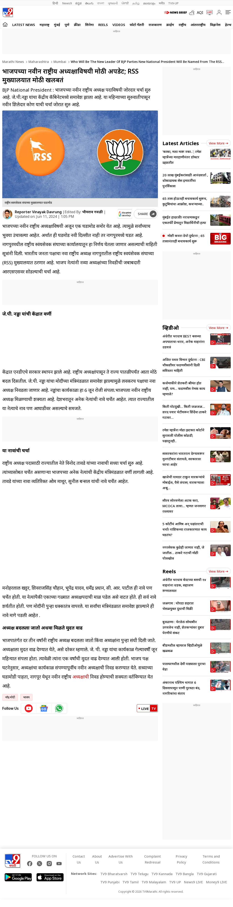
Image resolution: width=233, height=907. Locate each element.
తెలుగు (89, 3)
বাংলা (100, 3)
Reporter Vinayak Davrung (38, 212)
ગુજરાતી (113, 3)
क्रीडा (77, 24)
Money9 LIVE (216, 882)
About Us (97, 859)
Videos (118, 24)
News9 (67, 3)
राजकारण (155, 24)
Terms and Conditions (211, 859)
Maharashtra (38, 61)
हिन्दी (56, 3)
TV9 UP (175, 882)
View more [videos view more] (218, 328)
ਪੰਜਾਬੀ (125, 3)
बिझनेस (215, 24)
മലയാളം (149, 3)
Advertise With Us (121, 859)
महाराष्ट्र (44, 24)
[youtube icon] (28, 708)
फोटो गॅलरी (137, 24)
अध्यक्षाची (80, 677)
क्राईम (170, 24)
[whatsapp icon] (59, 708)
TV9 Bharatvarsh (113, 873)
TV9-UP (173, 3)
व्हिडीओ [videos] (170, 327)
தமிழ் (135, 3)
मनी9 (162, 3)
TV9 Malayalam (154, 882)
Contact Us (79, 859)
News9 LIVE (193, 882)
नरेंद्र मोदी (10, 697)
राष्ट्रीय (182, 24)
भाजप (26, 697)
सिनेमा (89, 24)
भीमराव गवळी (92, 211)
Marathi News (13, 61)
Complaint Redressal (152, 859)
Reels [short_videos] (169, 571)
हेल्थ (228, 24)
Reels (103, 24)
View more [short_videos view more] (218, 571)
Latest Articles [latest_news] (180, 143)
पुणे (67, 24)
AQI (200, 12)
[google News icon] (44, 708)
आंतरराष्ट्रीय (198, 24)
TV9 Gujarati (207, 873)
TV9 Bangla (184, 873)
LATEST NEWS (23, 24)
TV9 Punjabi (109, 882)
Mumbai (59, 61)
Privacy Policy (181, 859)
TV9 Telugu (139, 873)
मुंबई (57, 24)
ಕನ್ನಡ (78, 3)
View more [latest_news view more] (218, 143)
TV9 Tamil (130, 882)
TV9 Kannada (161, 873)
